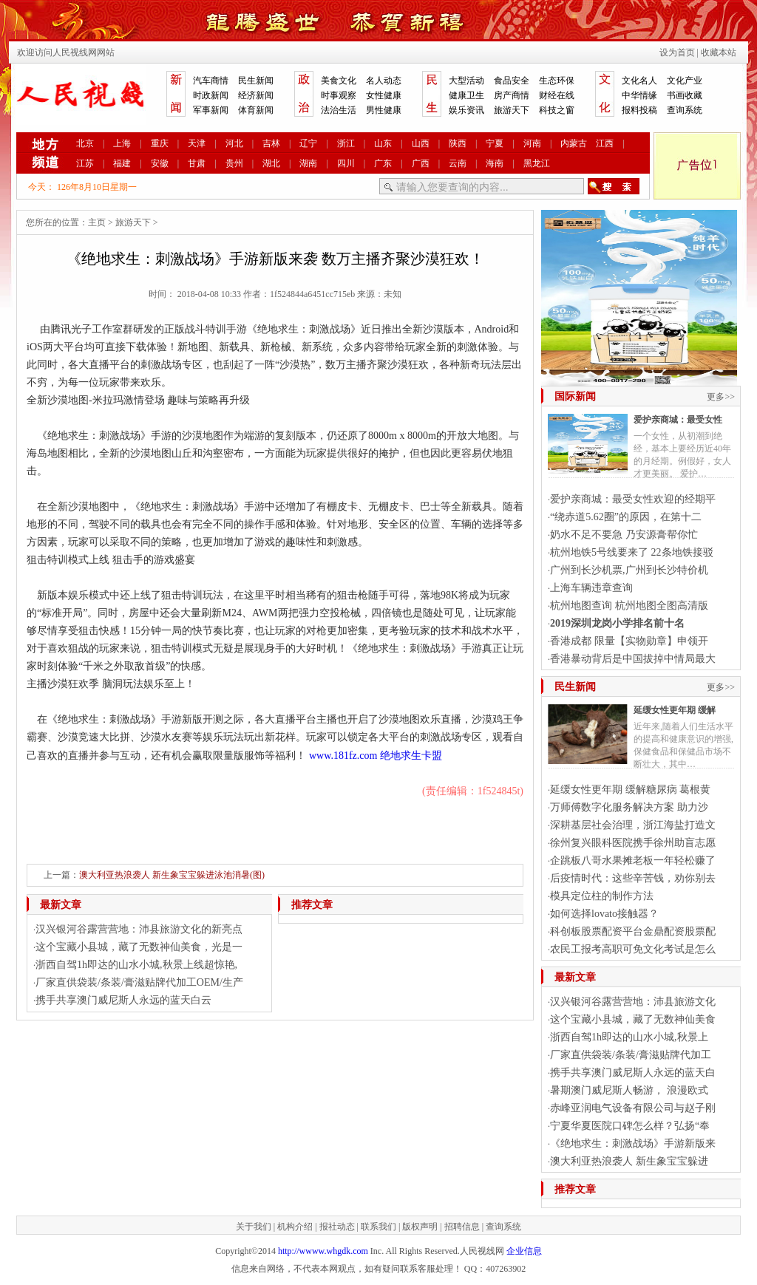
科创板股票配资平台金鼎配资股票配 (633, 931)
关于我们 (253, 1226)
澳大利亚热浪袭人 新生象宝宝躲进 (629, 1161)
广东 (383, 163)
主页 (97, 222)
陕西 (457, 143)
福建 (122, 163)
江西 (605, 143)
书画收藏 (684, 95)
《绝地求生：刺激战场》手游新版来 (633, 1143)
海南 (494, 163)
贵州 (234, 163)
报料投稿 (639, 110)
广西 (421, 163)
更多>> (721, 397)
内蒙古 (573, 143)
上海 (122, 143)
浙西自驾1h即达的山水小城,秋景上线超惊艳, (136, 964)
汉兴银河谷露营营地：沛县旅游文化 (633, 1001)
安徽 (160, 163)
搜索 (613, 186)
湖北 (271, 163)
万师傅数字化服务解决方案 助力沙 (629, 807)
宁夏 (494, 143)
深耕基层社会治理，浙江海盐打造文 (633, 825)
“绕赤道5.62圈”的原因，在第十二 (626, 516)
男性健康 (383, 110)
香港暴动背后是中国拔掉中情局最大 (633, 658)
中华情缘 (639, 95)
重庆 (160, 143)
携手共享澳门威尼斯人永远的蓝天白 (633, 1072)
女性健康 (383, 95)
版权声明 (420, 1226)
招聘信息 (462, 1226)
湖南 (308, 163)
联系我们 (378, 1226)
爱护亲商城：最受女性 (678, 420)
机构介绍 (295, 1226)
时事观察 (338, 95)
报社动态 (337, 1226)
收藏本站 (718, 52)
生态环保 (556, 80)
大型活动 (466, 80)
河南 (532, 143)
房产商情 (511, 95)
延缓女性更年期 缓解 (675, 710)
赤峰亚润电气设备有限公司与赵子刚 (633, 1108)
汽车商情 (210, 80)
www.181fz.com (343, 755)
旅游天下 (511, 110)
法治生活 (338, 110)
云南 (457, 163)
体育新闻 (256, 110)
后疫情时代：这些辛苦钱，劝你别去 (633, 878)
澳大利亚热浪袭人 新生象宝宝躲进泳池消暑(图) (172, 875)
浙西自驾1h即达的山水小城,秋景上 (629, 1037)
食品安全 (511, 80)
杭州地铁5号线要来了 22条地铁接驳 (631, 552)
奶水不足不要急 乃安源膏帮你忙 (624, 534)
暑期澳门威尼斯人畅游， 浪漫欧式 (629, 1090)
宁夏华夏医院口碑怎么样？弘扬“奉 (630, 1125)
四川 (346, 163)
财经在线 (556, 95)
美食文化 (338, 80)
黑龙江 (536, 163)
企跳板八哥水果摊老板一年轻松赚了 (633, 860)
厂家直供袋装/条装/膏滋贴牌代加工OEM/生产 (139, 982)
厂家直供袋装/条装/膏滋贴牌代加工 (630, 1054)
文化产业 (684, 80)
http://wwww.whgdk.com (323, 1251)
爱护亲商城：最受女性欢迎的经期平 (633, 499)
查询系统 (684, 110)
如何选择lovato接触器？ (604, 913)
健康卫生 (466, 95)
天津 (197, 143)
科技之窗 (556, 110)
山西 (421, 143)
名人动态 (383, 80)
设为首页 (677, 52)
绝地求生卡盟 (411, 755)
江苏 (85, 163)
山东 (383, 143)
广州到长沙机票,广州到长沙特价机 (629, 570)
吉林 (271, 143)
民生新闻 (256, 80)
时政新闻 (210, 95)
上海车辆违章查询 (591, 587)
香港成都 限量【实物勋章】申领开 (629, 641)
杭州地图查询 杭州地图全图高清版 (629, 605)
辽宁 (308, 143)
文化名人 (639, 80)
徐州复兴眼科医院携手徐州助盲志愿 (633, 842)
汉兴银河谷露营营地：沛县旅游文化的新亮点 (138, 929)
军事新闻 (210, 110)
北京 (85, 143)
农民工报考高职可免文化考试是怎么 (633, 949)
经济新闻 (256, 95)
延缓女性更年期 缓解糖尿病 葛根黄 (630, 789)
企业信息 (524, 1251)
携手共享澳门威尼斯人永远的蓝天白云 (123, 1000)
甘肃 (197, 163)
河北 (234, 143)
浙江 (346, 143)
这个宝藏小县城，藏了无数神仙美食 (633, 1019)
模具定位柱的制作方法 (602, 895)
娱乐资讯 (466, 110)
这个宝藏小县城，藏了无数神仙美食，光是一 (138, 946)
